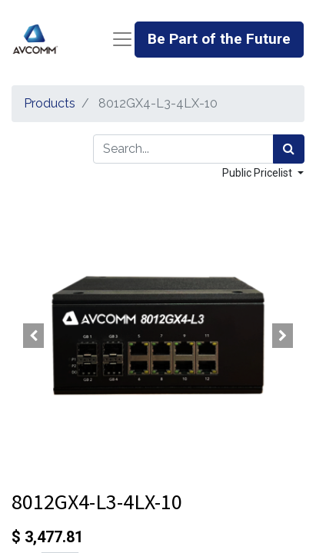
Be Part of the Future (219, 39)
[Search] (288, 149)
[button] (33, 335)
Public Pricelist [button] (258, 173)
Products (49, 103)
